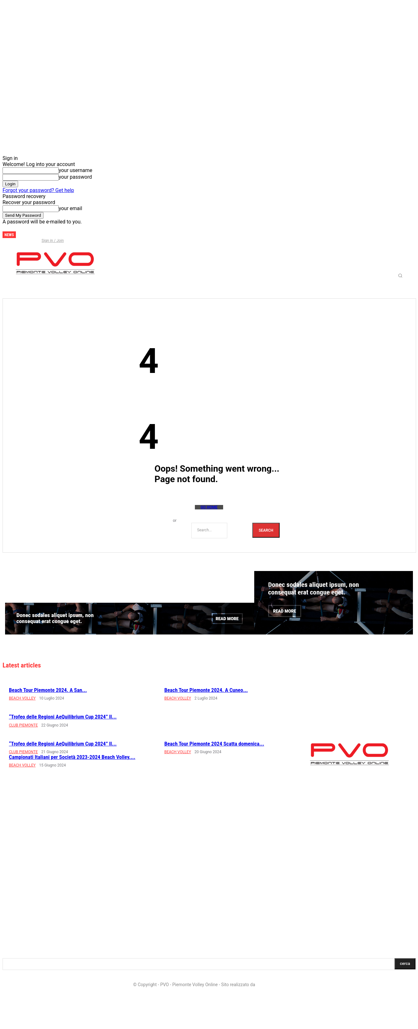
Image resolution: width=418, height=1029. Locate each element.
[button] (400, 275)
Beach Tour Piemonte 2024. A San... (48, 690)
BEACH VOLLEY (22, 698)
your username (75, 170)
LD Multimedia (270, 984)
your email (70, 208)
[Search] (266, 530)
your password (75, 177)
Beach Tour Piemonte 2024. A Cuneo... (206, 690)
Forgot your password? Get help (38, 190)
